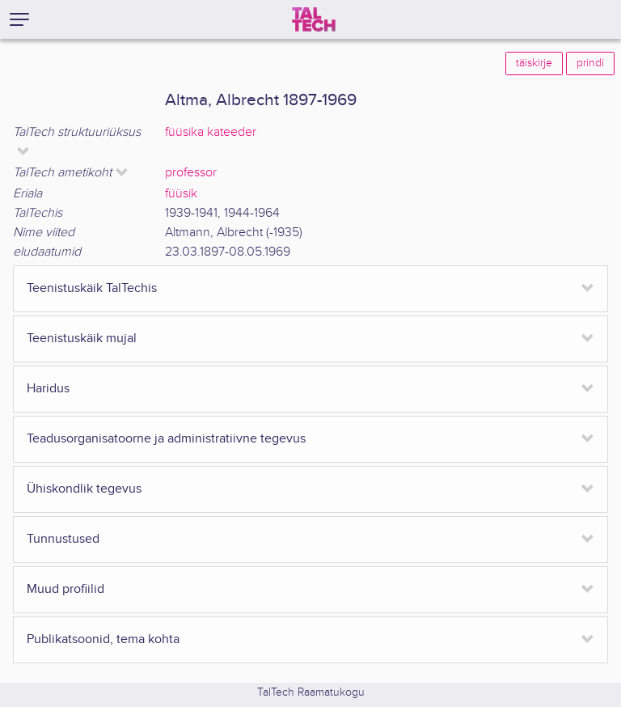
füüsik (181, 193)
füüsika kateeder (210, 132)
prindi (590, 63)
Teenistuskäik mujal (82, 338)
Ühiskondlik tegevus (84, 489)
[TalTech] (313, 19)
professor (191, 172)
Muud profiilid (65, 589)
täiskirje (534, 63)
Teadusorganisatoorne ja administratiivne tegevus (166, 439)
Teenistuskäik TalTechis (92, 288)
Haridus (48, 388)
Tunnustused (63, 539)
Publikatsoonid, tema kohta (103, 639)
